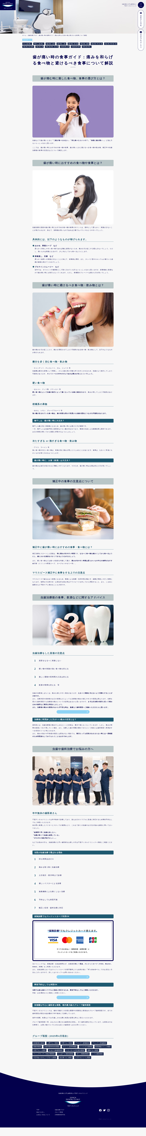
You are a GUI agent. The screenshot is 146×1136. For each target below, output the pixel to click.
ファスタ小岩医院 (86, 1055)
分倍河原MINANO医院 (52, 1055)
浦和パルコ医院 (92, 1059)
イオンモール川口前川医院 (75, 1059)
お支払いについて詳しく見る (73, 981)
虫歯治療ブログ (32, 35)
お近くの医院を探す (73, 713)
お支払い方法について (43, 1123)
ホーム (24, 35)
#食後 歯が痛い (87, 46)
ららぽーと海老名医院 (65, 1062)
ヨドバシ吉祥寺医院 (70, 1055)
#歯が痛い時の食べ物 (110, 44)
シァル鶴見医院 (97, 1062)
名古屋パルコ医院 (66, 1066)
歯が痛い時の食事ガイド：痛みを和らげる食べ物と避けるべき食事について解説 (63, 35)
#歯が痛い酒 (39, 46)
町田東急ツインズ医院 (103, 1055)
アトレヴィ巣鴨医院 (82, 1051)
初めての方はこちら (73, 1004)
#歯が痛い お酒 (50, 44)
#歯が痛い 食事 (84, 44)
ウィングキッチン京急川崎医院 (44, 1062)
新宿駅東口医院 (38, 1051)
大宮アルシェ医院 (39, 1059)
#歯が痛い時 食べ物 (96, 44)
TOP (38, 1118)
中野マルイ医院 (66, 1051)
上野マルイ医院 (52, 1051)
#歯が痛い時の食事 (28, 46)
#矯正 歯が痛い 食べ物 (52, 46)
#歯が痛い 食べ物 (73, 44)
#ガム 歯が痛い (27, 44)
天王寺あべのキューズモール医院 (44, 1066)
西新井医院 (37, 1055)
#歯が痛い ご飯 (61, 44)
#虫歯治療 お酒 (65, 46)
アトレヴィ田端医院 (99, 1051)
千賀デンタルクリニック (102, 1127)
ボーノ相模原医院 (83, 1062)
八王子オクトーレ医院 (82, 1066)
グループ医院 (60, 1120)
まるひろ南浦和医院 (56, 1059)
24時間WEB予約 (61, 1123)
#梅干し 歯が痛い (39, 44)
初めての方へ (40, 1120)
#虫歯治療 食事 (75, 46)
